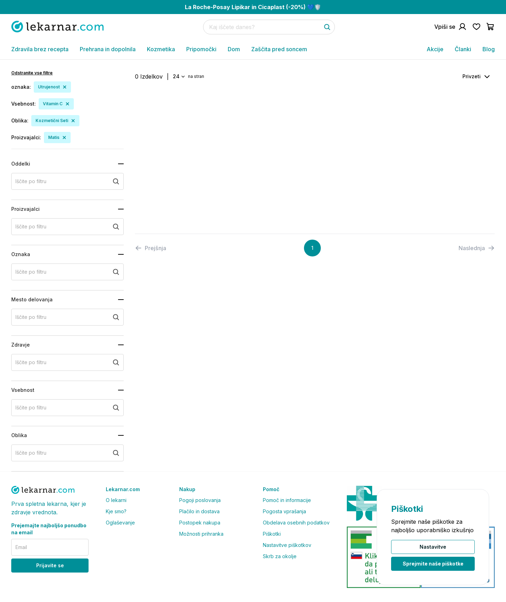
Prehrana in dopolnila (108, 49)
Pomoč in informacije (287, 500)
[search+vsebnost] (67, 407)
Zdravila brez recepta (40, 49)
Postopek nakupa (199, 523)
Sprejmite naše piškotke (433, 564)
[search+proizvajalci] (67, 226)
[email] (50, 547)
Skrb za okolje (280, 556)
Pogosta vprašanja (284, 511)
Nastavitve (433, 547)
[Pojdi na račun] (450, 26)
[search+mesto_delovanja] (67, 317)
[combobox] (178, 76)
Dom (234, 49)
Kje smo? (116, 511)
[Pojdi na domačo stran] (57, 26)
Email (21, 547)
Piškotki (272, 534)
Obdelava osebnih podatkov (296, 523)
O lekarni (116, 500)
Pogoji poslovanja (200, 500)
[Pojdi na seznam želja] (476, 26)
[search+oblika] (67, 452)
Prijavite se (50, 565)
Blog (488, 49)
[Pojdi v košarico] (490, 26)
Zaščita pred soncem (279, 49)
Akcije (435, 49)
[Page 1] (312, 248)
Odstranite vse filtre (32, 72)
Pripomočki (201, 49)
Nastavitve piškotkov (287, 545)
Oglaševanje (120, 523)
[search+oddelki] (67, 181)
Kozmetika (161, 49)
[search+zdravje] (67, 362)
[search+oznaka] (67, 271)
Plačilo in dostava (199, 511)
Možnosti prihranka (201, 534)
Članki (463, 49)
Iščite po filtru (30, 181)
